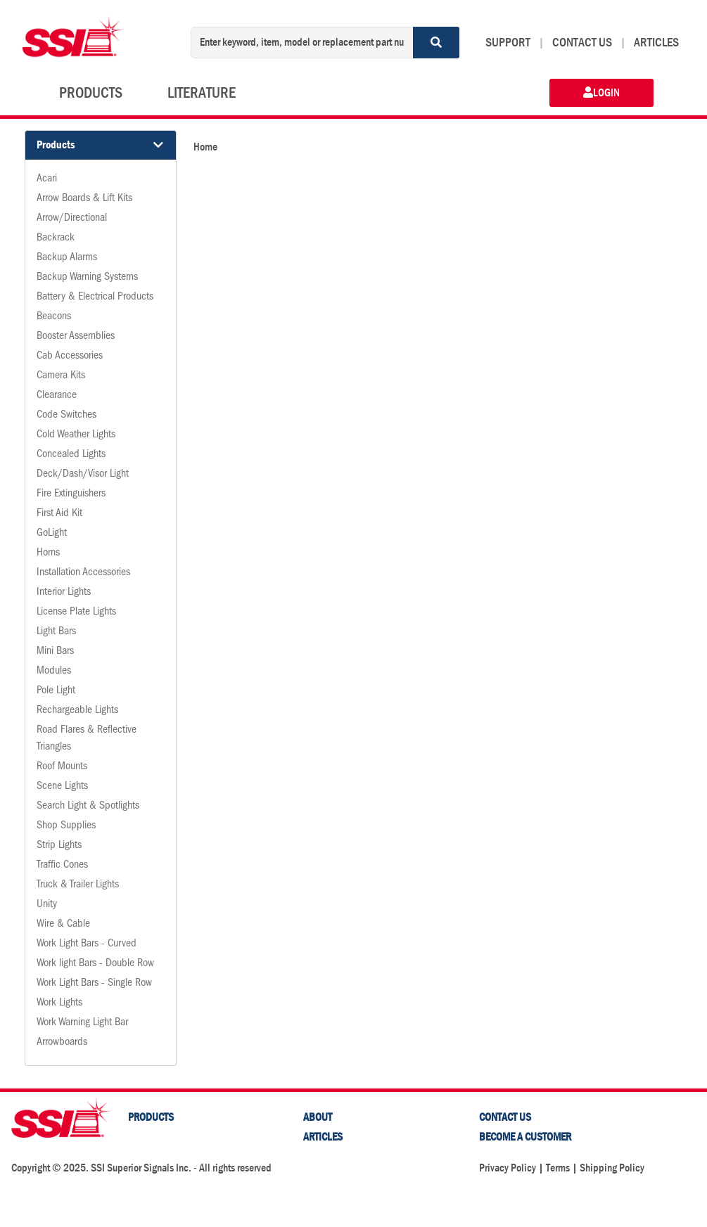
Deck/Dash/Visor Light (83, 474)
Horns (48, 553)
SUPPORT (507, 42)
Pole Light (56, 691)
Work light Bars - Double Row (95, 964)
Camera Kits (61, 376)
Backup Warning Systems (87, 277)
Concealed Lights (71, 455)
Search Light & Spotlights (88, 806)
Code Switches (66, 415)
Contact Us (505, 1117)
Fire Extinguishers (71, 494)
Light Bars (56, 632)
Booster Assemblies (76, 336)
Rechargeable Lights (77, 711)
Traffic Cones (62, 865)
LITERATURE (201, 93)
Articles (323, 1136)
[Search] (436, 42)
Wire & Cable (63, 924)
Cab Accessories (70, 356)
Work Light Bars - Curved (86, 944)
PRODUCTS (90, 93)
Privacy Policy (507, 1167)
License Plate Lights (76, 612)
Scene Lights (62, 786)
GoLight (52, 533)
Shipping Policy (612, 1167)
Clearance (57, 395)
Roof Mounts (62, 767)
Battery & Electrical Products (95, 297)
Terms (558, 1167)
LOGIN (601, 92)
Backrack (56, 238)
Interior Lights (64, 592)
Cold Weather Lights (76, 435)
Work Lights (59, 1003)
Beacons (54, 317)
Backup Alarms (67, 258)
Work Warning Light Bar (82, 1023)
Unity (47, 905)
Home (205, 146)
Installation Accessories (83, 573)
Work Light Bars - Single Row (94, 983)
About (317, 1117)
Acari (47, 179)
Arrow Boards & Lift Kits (84, 199)
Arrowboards (62, 1042)
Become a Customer (525, 1136)
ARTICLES (656, 42)
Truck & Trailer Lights (78, 885)
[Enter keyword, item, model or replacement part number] (302, 42)
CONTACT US (582, 42)
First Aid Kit (59, 514)
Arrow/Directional (72, 218)
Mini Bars (55, 651)
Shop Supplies (66, 826)
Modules (54, 671)
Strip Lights (59, 846)
